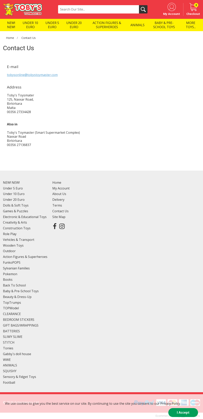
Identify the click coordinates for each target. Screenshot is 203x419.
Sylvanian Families (16, 268)
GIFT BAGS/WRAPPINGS (20, 325)
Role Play (9, 234)
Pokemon (10, 274)
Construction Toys (17, 228)
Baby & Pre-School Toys (21, 291)
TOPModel (11, 308)
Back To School (14, 285)
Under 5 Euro (13, 188)
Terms (57, 205)
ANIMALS (10, 365)
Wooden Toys (13, 245)
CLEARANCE (12, 314)
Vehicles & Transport (18, 239)
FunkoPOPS (11, 262)
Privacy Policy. (170, 403)
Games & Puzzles (15, 211)
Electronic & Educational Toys (25, 217)
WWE (7, 359)
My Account (61, 188)
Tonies (8, 348)
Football (9, 382)
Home (10, 38)
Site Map (58, 217)
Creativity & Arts (15, 222)
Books (7, 279)
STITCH (8, 342)
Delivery (58, 199)
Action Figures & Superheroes (25, 257)
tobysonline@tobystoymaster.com (32, 75)
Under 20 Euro (14, 199)
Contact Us (28, 38)
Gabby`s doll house (17, 354)
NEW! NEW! (11, 182)
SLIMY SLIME (12, 336)
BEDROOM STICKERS (18, 319)
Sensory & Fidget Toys (19, 377)
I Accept (183, 412)
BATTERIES (11, 331)
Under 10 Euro (14, 194)
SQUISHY (9, 371)
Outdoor (9, 251)
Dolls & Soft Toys (16, 205)
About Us (59, 194)
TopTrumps (12, 302)
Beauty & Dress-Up (17, 297)
